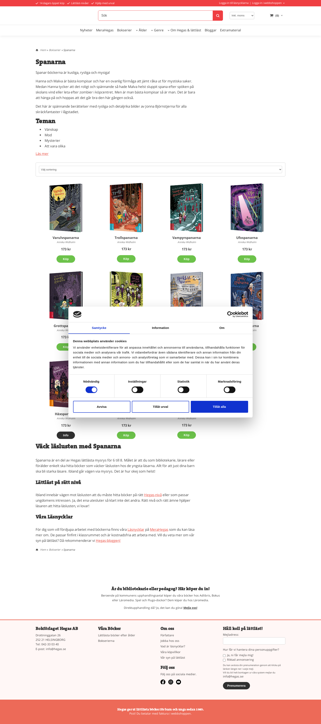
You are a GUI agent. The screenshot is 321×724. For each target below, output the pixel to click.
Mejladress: (231, 634)
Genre (159, 30)
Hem (43, 50)
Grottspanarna (66, 326)
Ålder (143, 30)
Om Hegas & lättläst (186, 30)
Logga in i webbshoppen (267, 3)
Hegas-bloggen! (108, 540)
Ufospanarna (247, 237)
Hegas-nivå (153, 494)
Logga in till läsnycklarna (234, 3)
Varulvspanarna (66, 237)
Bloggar (211, 30)
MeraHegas (105, 30)
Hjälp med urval (102, 3)
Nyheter (86, 30)
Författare (167, 635)
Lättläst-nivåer (78, 3)
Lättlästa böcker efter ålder (116, 635)
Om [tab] (221, 328)
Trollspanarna (126, 237)
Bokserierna (106, 641)
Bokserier (124, 30)
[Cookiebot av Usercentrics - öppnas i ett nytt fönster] (230, 314)
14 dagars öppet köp (50, 3)
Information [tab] (160, 328)
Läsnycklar (136, 529)
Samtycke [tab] (99, 328)
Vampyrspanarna (186, 237)
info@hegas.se (56, 649)
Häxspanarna (66, 414)
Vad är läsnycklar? (172, 646)
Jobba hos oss (169, 641)
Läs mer (42, 153)
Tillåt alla (219, 407)
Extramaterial (230, 30)
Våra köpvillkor (170, 652)
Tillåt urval (160, 407)
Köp (66, 259)
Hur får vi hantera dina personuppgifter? (251, 649)
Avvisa (102, 407)
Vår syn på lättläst (172, 657)
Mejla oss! (190, 608)
